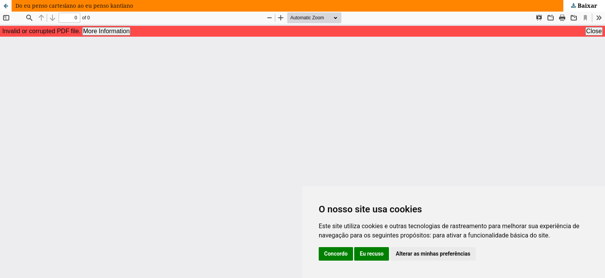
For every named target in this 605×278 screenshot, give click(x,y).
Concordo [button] (336, 254)
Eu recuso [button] (372, 254)
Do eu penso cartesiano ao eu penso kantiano (74, 5)
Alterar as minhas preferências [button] (433, 254)
